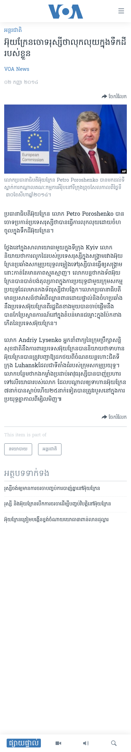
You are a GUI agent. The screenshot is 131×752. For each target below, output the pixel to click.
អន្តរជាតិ (13, 30)
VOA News (16, 69)
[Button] (114, 96)
